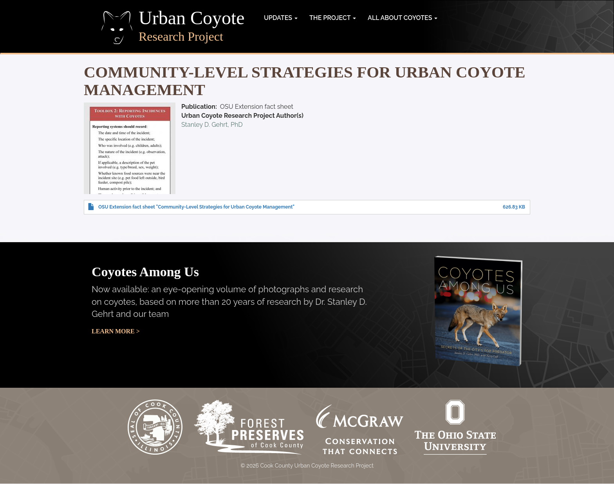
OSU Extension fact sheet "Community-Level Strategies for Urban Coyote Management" (196, 207)
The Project (332, 18)
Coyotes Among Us (145, 271)
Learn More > (116, 331)
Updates (281, 18)
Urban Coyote (192, 18)
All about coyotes (402, 18)
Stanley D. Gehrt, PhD (212, 124)
